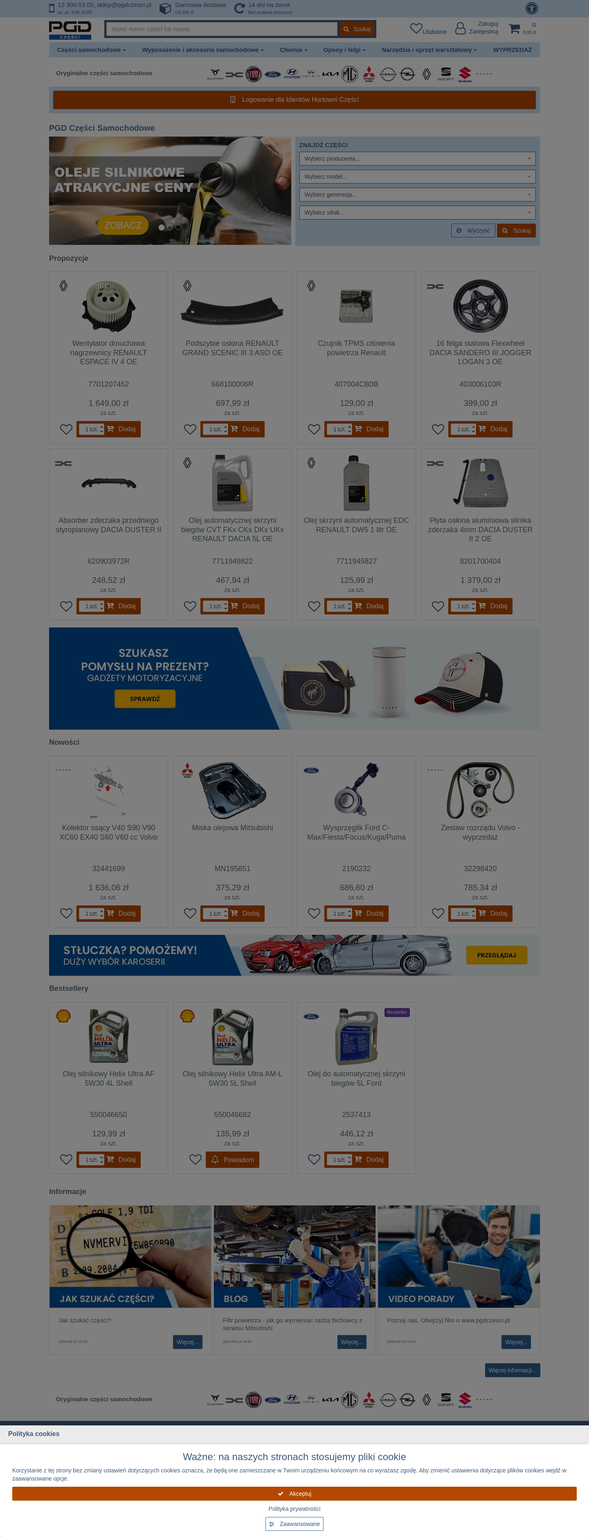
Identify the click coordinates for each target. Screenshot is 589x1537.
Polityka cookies (33, 1433)
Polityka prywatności (295, 1509)
